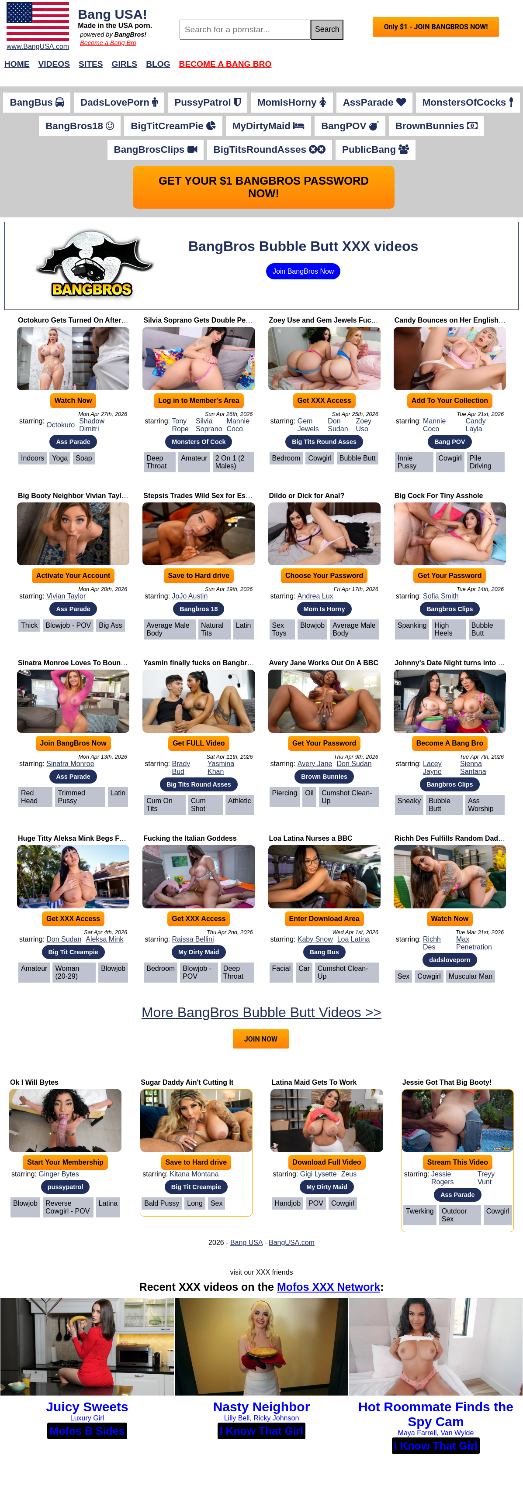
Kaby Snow (315, 939)
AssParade (374, 102)
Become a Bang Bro (108, 42)
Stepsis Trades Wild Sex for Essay (200, 495)
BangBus (37, 102)
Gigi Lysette (318, 1174)
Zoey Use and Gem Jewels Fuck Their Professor (349, 320)
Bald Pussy (161, 1203)
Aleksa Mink (104, 939)
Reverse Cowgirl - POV (67, 1207)
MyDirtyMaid (268, 125)
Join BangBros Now (303, 271)
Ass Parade (73, 441)
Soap (84, 458)
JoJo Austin (190, 596)
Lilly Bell (237, 1418)
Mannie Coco (238, 425)
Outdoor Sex (454, 1215)
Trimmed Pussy (71, 797)
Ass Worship (480, 804)
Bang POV (449, 441)
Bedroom (286, 458)
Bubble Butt (357, 458)
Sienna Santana (473, 767)
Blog (158, 64)
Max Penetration (474, 943)
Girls (125, 64)
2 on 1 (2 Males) (230, 462)
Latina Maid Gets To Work (314, 1082)
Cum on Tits (159, 804)
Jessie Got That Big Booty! (447, 1082)
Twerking (420, 1211)
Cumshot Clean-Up (347, 797)
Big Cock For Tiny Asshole (439, 495)
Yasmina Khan (221, 767)
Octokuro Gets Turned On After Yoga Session (93, 320)
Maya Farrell (417, 1433)
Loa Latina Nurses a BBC (311, 838)
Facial (281, 968)
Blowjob (312, 625)
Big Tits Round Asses (324, 441)
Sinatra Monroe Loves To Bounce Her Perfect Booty (104, 663)
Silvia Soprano (209, 425)
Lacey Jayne (432, 767)
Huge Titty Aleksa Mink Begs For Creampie (89, 838)
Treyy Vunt (486, 1178)
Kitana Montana (194, 1174)
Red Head (29, 797)
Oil (309, 793)
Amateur (194, 458)
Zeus (349, 1174)
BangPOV (349, 125)
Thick (29, 625)
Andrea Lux (315, 596)
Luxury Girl (87, 1418)
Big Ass (110, 625)
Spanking (412, 625)
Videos (54, 64)
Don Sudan (338, 425)
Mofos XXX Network (328, 1287)
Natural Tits (212, 629)
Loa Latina (353, 939)
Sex (404, 976)
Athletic (239, 801)
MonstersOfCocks (468, 102)
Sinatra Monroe (70, 763)
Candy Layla (476, 425)
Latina (108, 1203)
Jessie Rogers (442, 1178)
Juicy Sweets (87, 1406)
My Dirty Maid (198, 952)
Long (195, 1203)
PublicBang (375, 149)
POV (315, 1203)
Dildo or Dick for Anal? (307, 495)
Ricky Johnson (276, 1418)
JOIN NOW (260, 1039)
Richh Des (432, 943)
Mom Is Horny (324, 608)
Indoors (32, 458)
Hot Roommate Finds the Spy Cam (435, 1414)
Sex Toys (279, 629)
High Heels (443, 629)
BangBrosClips (155, 149)
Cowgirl (319, 458)
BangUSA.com (292, 1242)
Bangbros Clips (449, 608)
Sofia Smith (441, 596)
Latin (243, 625)
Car (304, 968)
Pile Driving (481, 462)
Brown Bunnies (324, 776)
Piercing (285, 793)
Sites (91, 64)
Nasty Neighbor (261, 1406)
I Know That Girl (262, 1431)
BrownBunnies (436, 125)
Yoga (60, 458)
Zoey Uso (363, 425)
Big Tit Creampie (73, 952)
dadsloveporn (449, 959)
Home (17, 64)
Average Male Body (167, 629)
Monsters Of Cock (198, 441)
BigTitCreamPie (173, 125)
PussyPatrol (207, 102)
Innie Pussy (407, 462)
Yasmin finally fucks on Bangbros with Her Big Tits (227, 663)
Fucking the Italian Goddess (189, 838)
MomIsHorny (291, 102)
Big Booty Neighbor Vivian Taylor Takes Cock (93, 495)
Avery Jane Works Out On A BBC (323, 663)
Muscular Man (470, 976)
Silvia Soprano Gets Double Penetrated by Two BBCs (231, 320)
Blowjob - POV (68, 625)
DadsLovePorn (119, 102)
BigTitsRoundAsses (270, 149)
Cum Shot (198, 804)
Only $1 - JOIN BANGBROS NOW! (436, 27)
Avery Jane (315, 763)
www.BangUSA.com (38, 46)
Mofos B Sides (87, 1431)
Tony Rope (180, 425)
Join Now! (399, 68)
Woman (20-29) (67, 972)
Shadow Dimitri (91, 425)
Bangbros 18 (199, 608)
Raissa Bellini (193, 939)
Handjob (287, 1203)
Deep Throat (156, 462)
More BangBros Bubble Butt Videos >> (261, 1012)
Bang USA (246, 1242)
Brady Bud (181, 767)
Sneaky (409, 801)
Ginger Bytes (58, 1174)
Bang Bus (324, 952)
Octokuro (60, 425)
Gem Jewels (308, 425)
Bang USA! (112, 14)
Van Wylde (457, 1433)
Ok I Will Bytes (34, 1082)
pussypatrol (65, 1186)
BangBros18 (79, 125)
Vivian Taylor (66, 596)
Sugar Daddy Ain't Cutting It (187, 1082)
